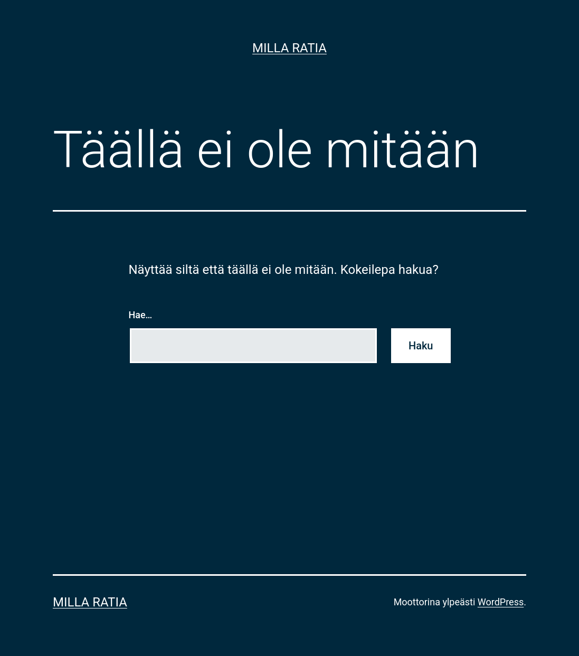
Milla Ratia (289, 48)
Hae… (141, 314)
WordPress (501, 601)
